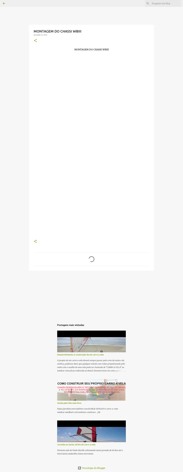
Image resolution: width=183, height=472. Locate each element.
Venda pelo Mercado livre (69, 403)
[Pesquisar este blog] (166, 3)
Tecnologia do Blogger (91, 468)
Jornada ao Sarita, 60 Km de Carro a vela (76, 444)
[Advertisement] (91, 295)
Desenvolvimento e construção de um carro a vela (80, 355)
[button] (35, 41)
